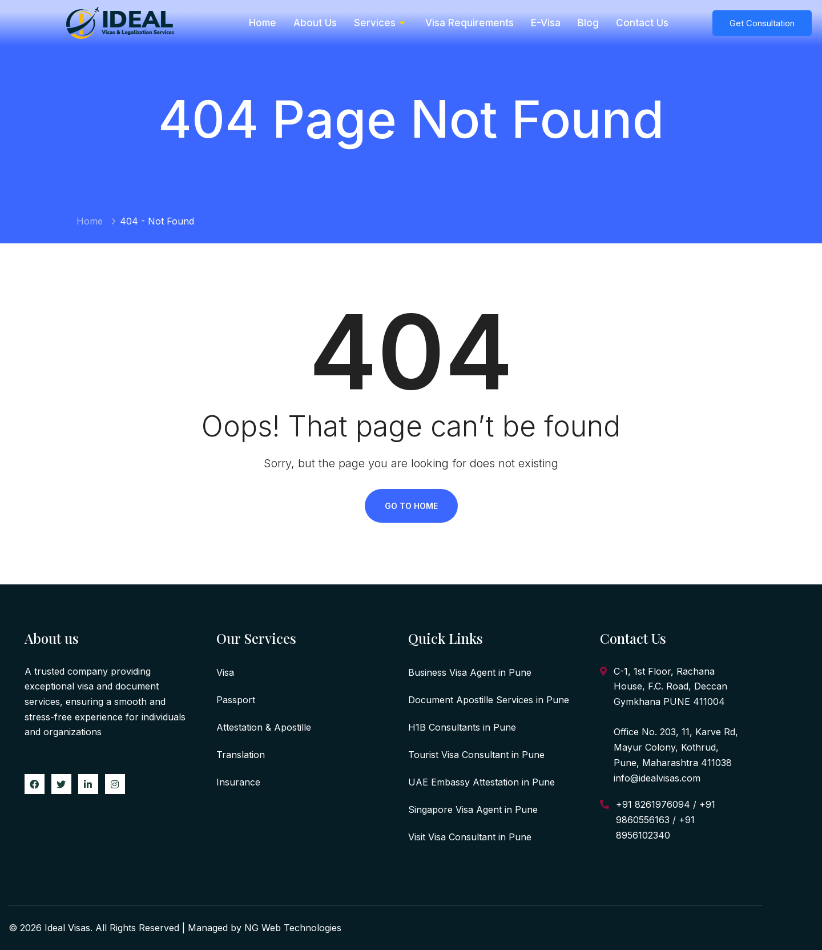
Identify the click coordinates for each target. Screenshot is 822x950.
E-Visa (546, 23)
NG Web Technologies (292, 927)
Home (262, 23)
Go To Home (411, 506)
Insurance (238, 782)
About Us (315, 23)
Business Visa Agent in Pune (469, 672)
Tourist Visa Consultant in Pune (476, 754)
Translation (240, 754)
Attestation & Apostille (263, 727)
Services (381, 23)
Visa (225, 672)
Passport (235, 700)
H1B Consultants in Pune (462, 727)
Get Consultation (762, 23)
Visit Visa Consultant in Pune (469, 837)
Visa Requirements (469, 23)
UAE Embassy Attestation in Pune (481, 782)
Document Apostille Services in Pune (488, 700)
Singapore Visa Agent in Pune (473, 809)
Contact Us (642, 23)
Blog (588, 23)
